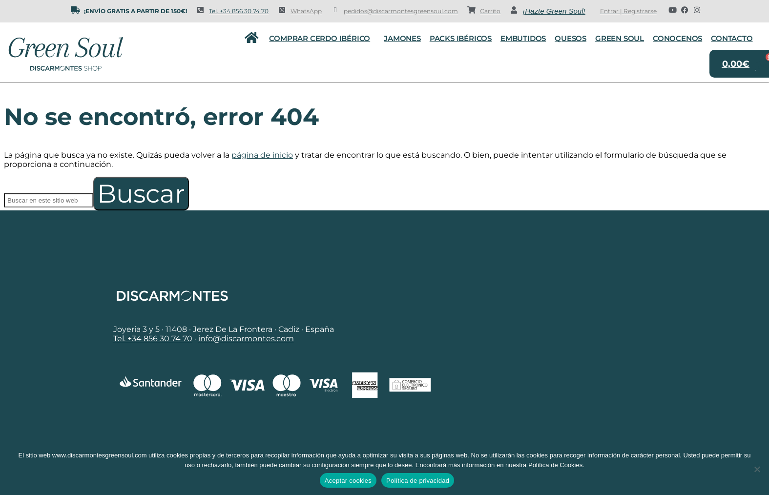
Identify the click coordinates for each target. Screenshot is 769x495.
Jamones (402, 38)
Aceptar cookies (348, 480)
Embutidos (523, 38)
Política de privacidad (417, 480)
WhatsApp (306, 11)
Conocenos (677, 38)
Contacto (731, 38)
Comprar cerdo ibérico (322, 38)
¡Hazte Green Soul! (553, 11)
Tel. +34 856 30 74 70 (239, 11)
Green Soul (619, 38)
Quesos (570, 38)
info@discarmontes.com (246, 338)
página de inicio (262, 155)
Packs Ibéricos (461, 38)
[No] (757, 469)
